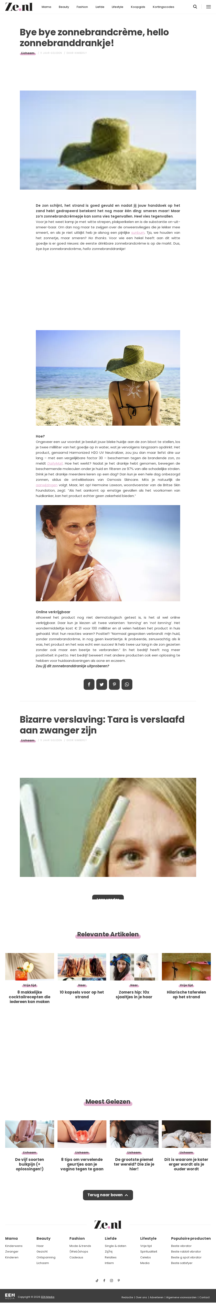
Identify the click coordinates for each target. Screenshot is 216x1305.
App (127, 684)
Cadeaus (76, 1257)
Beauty (64, 7)
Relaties (111, 1257)
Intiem (109, 1263)
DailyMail (55, 463)
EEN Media (47, 1297)
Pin (114, 684)
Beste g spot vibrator (186, 1257)
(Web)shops (78, 1251)
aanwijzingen (46, 485)
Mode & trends (80, 1246)
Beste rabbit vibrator (186, 1251)
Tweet (101, 684)
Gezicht (42, 1251)
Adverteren (156, 1297)
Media (144, 1263)
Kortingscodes (163, 7)
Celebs (145, 1257)
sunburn (138, 232)
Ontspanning (46, 1257)
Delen (89, 684)
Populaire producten (191, 1238)
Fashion (82, 7)
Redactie (127, 1297)
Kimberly (81, 53)
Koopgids (138, 7)
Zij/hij (109, 1251)
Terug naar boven (105, 1195)
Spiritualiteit (148, 1251)
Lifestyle (117, 7)
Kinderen (11, 1257)
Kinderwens (14, 1246)
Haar (40, 1246)
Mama (46, 7)
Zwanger (11, 1251)
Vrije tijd (146, 1246)
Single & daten (115, 1246)
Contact (204, 1297)
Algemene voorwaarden (181, 1297)
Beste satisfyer (182, 1263)
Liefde (100, 7)
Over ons (141, 1297)
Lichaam (27, 53)
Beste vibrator (181, 1246)
